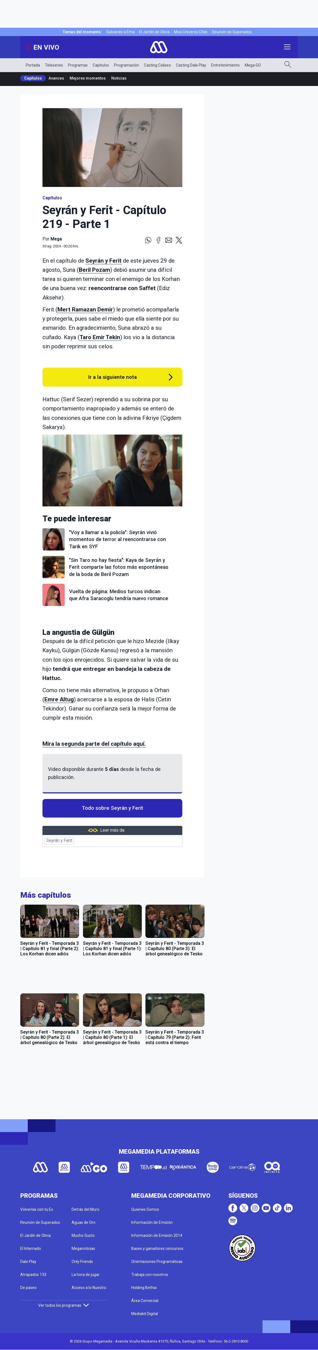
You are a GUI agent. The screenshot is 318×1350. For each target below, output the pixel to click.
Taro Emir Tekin (100, 337)
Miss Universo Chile (191, 32)
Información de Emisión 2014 (156, 1235)
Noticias (119, 78)
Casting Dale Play (191, 65)
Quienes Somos (145, 1209)
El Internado (30, 1248)
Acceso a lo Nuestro (89, 1287)
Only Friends (82, 1261)
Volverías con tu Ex (36, 1209)
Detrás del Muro (85, 1209)
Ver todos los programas (63, 1305)
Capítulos (101, 65)
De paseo (28, 1287)
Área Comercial (144, 1300)
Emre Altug (59, 699)
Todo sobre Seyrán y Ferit (112, 808)
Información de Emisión (152, 1222)
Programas (78, 65)
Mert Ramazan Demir (85, 309)
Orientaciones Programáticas (157, 1261)
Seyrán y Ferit (103, 260)
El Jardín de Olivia (154, 32)
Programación (126, 65)
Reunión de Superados (232, 32)
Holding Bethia (144, 1287)
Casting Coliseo (157, 65)
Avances (56, 78)
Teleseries (54, 65)
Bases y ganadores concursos (157, 1248)
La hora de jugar (86, 1274)
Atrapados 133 (33, 1274)
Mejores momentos (88, 78)
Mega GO (253, 65)
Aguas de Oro (83, 1222)
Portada (33, 65)
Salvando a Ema (120, 32)
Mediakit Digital (144, 1313)
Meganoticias (83, 1248)
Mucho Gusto (83, 1235)
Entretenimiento (225, 65)
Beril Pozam (94, 270)
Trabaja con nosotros (149, 1274)
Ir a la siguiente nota (112, 377)
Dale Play (28, 1261)
